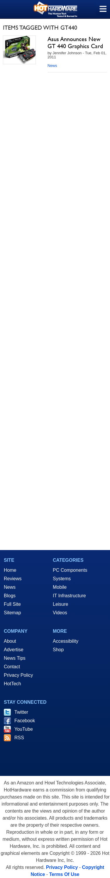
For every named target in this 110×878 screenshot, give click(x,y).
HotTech (12, 683)
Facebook (24, 720)
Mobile (60, 587)
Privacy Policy (18, 675)
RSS (19, 737)
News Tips (15, 658)
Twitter (21, 712)
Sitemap (12, 612)
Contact (12, 666)
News (52, 65)
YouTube (23, 729)
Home (10, 570)
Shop (58, 649)
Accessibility (65, 641)
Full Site (12, 604)
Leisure (60, 604)
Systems (62, 578)
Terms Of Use (64, 874)
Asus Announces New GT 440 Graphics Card (75, 42)
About (10, 641)
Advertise (13, 649)
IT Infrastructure (69, 595)
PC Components (70, 570)
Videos (60, 612)
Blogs (10, 595)
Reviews (12, 578)
